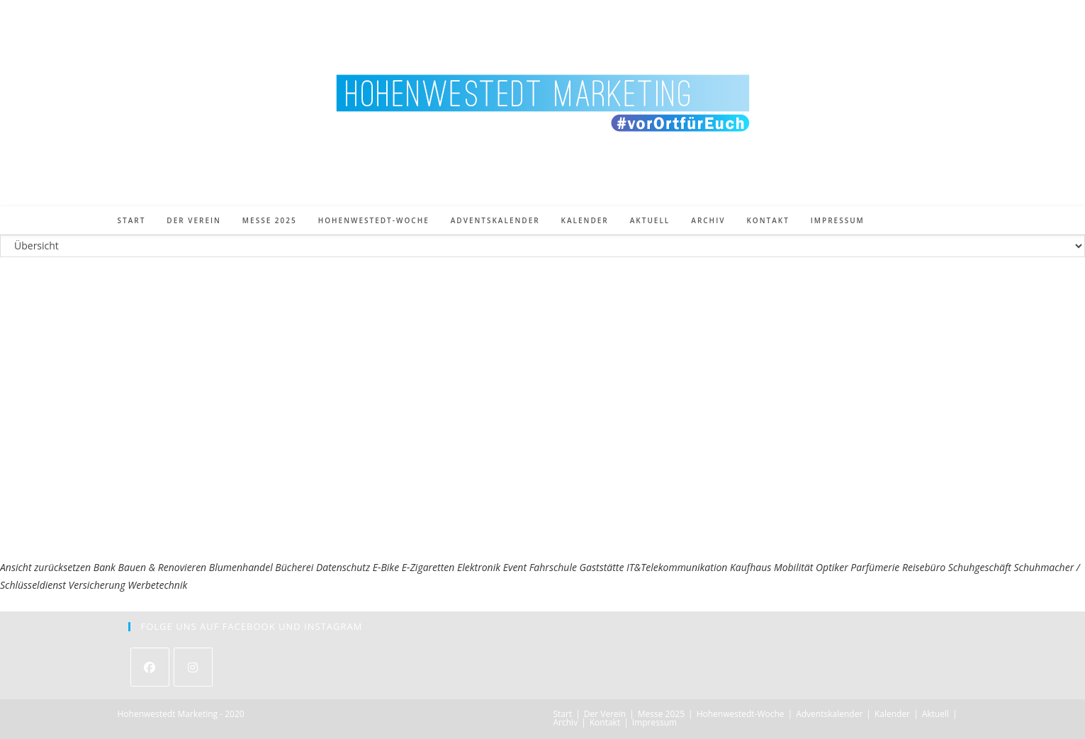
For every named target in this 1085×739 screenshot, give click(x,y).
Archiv (565, 722)
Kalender (892, 714)
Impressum (654, 722)
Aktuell (935, 714)
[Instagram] (193, 667)
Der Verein (605, 714)
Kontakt (605, 722)
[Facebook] (149, 667)
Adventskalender (829, 714)
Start (563, 714)
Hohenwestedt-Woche (741, 714)
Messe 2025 (661, 714)
